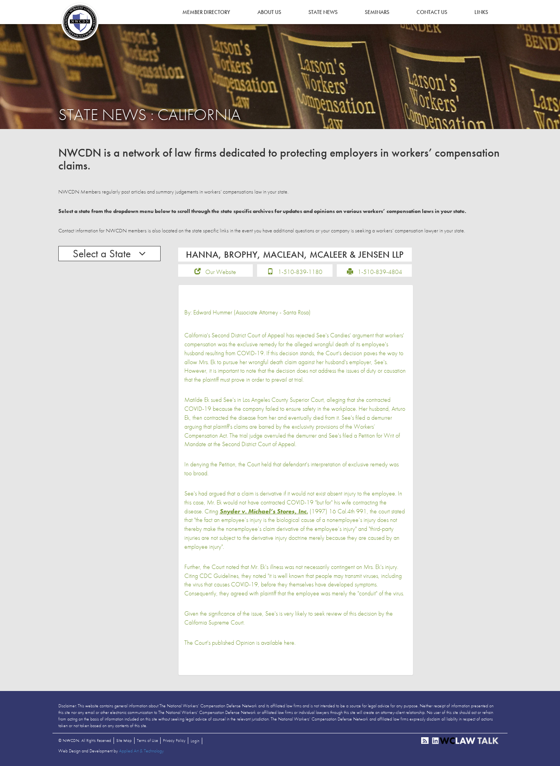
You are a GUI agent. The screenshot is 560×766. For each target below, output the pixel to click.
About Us (269, 12)
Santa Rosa (296, 312)
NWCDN (79, 21)
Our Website (220, 272)
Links (481, 12)
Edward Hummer (212, 312)
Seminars (377, 12)
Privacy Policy (174, 740)
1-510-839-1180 (300, 272)
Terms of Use (147, 740)
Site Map (124, 740)
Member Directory (206, 12)
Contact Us (431, 12)
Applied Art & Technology (141, 751)
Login (195, 740)
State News (323, 12)
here (289, 643)
